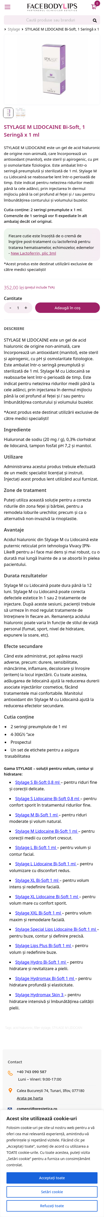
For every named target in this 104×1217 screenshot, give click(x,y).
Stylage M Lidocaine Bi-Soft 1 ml (46, 831)
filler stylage (42, 1028)
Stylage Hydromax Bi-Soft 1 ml (45, 978)
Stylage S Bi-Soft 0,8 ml (38, 782)
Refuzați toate (52, 1205)
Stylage (14, 29)
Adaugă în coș (67, 307)
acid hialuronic (23, 1028)
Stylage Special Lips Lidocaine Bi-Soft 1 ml (56, 929)
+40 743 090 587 (32, 1071)
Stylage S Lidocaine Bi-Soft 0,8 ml (47, 798)
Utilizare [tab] (13, 457)
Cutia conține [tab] (19, 717)
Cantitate (13, 298)
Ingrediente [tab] (17, 429)
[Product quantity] (18, 307)
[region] (52, 1163)
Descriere (14, 328)
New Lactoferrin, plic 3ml (33, 253)
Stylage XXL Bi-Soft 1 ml (38, 913)
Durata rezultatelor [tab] (25, 575)
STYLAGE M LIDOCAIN (67, 1028)
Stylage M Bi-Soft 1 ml (37, 815)
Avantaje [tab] (14, 530)
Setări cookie (52, 1191)
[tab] (14, 328)
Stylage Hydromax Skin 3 (39, 995)
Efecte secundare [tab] (23, 646)
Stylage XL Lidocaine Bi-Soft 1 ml (47, 896)
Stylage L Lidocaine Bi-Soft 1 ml (46, 864)
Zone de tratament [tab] (25, 490)
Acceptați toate (52, 1177)
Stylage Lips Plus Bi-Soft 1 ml (43, 945)
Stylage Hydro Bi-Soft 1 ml (41, 962)
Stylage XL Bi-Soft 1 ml (37, 880)
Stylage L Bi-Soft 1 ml (36, 847)
